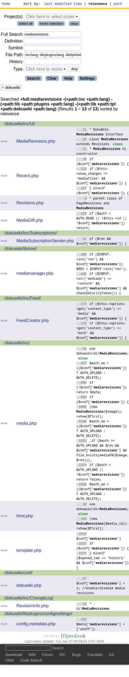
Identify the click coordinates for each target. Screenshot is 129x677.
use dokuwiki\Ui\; (102, 351)
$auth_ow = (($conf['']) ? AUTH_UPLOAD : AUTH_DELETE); (101, 371)
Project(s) (13, 17)
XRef (9, 661)
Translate (95, 655)
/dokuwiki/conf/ (18, 573)
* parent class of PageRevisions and (99, 204)
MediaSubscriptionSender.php (45, 241)
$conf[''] (98, 537)
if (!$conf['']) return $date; (101, 388)
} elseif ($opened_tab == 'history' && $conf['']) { (102, 561)
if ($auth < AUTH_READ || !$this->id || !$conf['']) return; (101, 221)
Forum (47, 655)
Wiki (32, 655)
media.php (26, 424)
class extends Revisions (102, 142)
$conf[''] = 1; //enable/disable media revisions (100, 586)
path (118, 4)
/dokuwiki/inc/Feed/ (22, 299)
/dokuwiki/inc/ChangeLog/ (28, 599)
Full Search (12, 35)
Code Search (31, 661)
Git (111, 655)
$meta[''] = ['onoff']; (100, 625)
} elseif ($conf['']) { (102, 191)
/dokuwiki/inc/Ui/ (19, 124)
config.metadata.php (35, 624)
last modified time (63, 4)
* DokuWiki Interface (99, 132)
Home (6, 4)
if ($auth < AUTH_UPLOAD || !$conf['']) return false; (100, 472)
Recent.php (27, 176)
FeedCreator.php (32, 321)
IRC (62, 655)
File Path (14, 55)
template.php (28, 551)
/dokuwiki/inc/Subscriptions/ (30, 233)
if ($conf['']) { (102, 162)
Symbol (15, 49)
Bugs (76, 655)
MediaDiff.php (29, 221)
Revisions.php (30, 203)
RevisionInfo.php (32, 606)
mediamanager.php (34, 274)
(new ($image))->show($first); (99, 412)
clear (74, 24)
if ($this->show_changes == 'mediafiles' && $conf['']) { (101, 176)
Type (18, 70)
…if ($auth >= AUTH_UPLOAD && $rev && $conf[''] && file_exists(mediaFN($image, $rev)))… (102, 451)
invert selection (51, 24)
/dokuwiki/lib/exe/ (20, 249)
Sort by (31, 4)
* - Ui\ (92, 607)
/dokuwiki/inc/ (17, 343)
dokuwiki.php (28, 586)
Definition (14, 42)
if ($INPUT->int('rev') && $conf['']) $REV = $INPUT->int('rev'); (101, 262)
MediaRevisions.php (35, 142)
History (16, 62)
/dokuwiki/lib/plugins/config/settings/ (38, 614)
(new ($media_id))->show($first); (102, 524)
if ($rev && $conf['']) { (101, 242)
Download (13, 655)
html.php (24, 516)
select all (26, 24)
